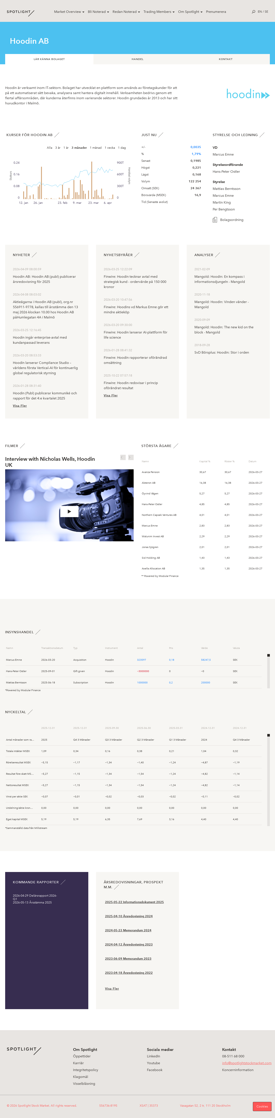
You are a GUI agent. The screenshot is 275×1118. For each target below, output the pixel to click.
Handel (138, 59)
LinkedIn (153, 1056)
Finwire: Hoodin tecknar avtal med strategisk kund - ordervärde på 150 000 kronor (135, 282)
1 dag (122, 148)
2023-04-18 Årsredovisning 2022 (129, 973)
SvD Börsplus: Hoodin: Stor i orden (221, 352)
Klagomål (80, 1077)
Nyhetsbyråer (118, 255)
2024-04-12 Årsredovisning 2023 (129, 944)
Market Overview (67, 12)
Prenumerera (216, 12)
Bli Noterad (97, 12)
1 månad (96, 148)
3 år (57, 148)
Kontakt (226, 59)
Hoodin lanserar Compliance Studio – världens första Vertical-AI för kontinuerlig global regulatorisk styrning (45, 368)
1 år (66, 148)
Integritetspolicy (85, 1070)
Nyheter (21, 255)
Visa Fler (20, 406)
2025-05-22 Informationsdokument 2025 (134, 902)
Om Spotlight (188, 12)
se (266, 12)
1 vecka (110, 148)
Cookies (262, 1106)
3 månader (79, 148)
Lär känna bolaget (49, 59)
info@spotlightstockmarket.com (247, 1063)
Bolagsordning (229, 220)
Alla (49, 148)
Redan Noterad (125, 12)
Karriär (78, 1063)
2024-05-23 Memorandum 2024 (128, 930)
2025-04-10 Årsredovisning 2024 (129, 916)
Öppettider (82, 1056)
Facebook (154, 1070)
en (260, 12)
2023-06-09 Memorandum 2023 (128, 958)
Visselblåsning (84, 1084)
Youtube (153, 1063)
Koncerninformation (238, 1070)
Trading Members (157, 12)
